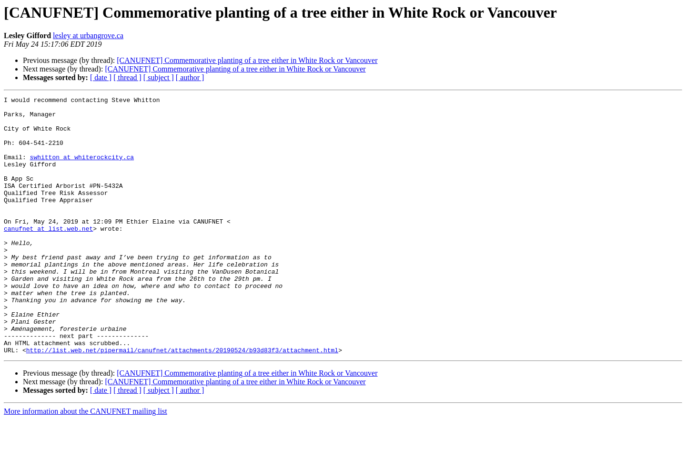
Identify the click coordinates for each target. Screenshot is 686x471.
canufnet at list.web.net (48, 255)
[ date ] (100, 77)
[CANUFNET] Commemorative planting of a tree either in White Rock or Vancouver (247, 60)
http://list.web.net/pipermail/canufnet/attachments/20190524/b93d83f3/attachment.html (182, 401)
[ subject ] (158, 77)
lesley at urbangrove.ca (88, 35)
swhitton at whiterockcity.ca (82, 169)
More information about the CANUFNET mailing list (85, 463)
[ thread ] (127, 77)
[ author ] (190, 77)
